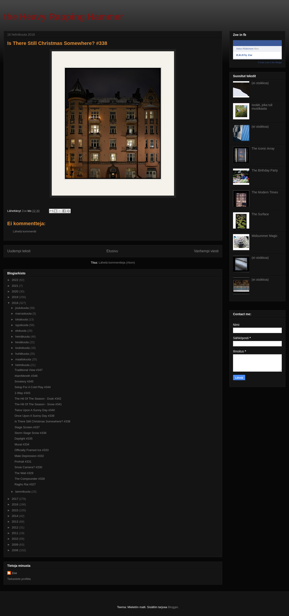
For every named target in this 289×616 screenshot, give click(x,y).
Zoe (14, 573)
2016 (15, 504)
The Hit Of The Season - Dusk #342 (37, 398)
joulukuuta (22, 308)
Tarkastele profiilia (19, 579)
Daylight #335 (23, 438)
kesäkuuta (22, 342)
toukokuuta (22, 348)
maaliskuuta (23, 359)
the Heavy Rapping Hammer (64, 17)
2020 (15, 291)
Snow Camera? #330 (28, 467)
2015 (15, 510)
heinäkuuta (22, 336)
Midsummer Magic (264, 236)
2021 (15, 285)
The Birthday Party (265, 170)
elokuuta (21, 330)
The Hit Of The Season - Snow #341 (38, 404)
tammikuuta (23, 491)
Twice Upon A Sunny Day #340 (34, 410)
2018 (15, 303)
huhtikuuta (22, 353)
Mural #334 (21, 444)
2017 (15, 498)
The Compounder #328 (29, 478)
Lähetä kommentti (24, 231)
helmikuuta (22, 365)
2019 (15, 297)
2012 (15, 527)
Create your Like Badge (270, 62)
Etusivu (112, 251)
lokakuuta (22, 319)
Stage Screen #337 (27, 427)
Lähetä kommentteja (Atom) (117, 262)
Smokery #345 (23, 381)
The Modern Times (265, 192)
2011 (15, 533)
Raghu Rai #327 (25, 484)
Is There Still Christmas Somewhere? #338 (42, 421)
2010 (15, 538)
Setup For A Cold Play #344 (32, 387)
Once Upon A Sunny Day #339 (34, 415)
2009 (15, 544)
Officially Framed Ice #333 (31, 450)
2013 (15, 521)
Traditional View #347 (28, 370)
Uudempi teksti (18, 251)
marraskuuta (24, 313)
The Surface (260, 214)
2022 (15, 280)
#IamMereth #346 (25, 375)
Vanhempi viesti (206, 251)
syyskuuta (22, 325)
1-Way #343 (22, 393)
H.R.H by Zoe (244, 55)
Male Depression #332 (29, 456)
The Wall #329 (23, 473)
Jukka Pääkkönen (245, 48)
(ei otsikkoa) (260, 83)
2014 (15, 516)
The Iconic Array (263, 148)
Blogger (173, 607)
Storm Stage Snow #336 (30, 433)
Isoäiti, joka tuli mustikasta (262, 107)
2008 (15, 550)
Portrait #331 (22, 461)
